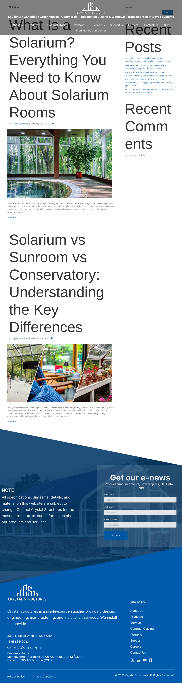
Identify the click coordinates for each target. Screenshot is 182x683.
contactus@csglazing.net (24, 647)
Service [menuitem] (97, 25)
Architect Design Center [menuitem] (91, 30)
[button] (22, 25)
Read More (12, 217)
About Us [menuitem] (136, 610)
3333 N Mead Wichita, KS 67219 (29, 636)
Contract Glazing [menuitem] (57, 25)
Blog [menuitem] (167, 25)
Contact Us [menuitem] (151, 25)
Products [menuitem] (33, 25)
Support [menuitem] (115, 25)
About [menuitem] (16, 25)
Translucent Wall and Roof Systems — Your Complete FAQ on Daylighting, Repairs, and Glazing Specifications (148, 82)
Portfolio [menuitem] (79, 25)
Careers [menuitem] (133, 25)
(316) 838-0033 (18, 641)
